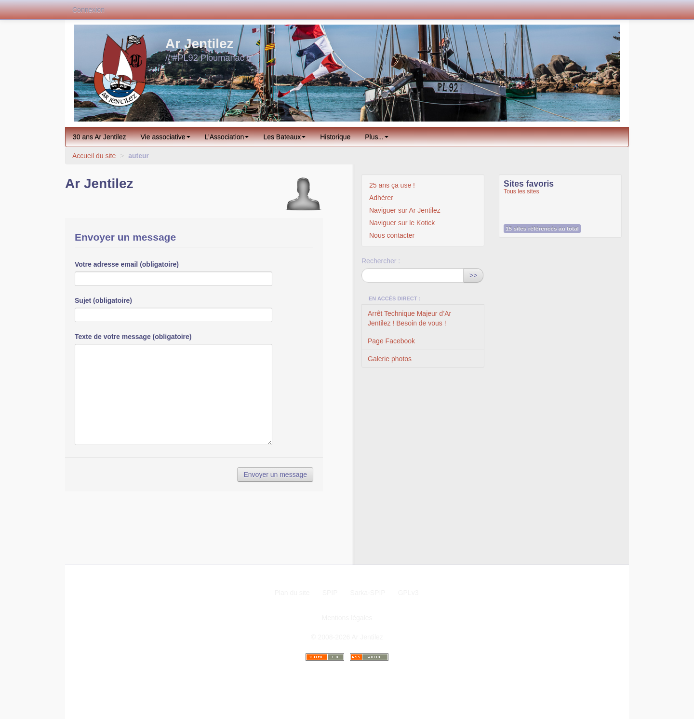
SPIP (330, 593)
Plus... (376, 137)
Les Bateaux (284, 137)
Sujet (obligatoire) (103, 300)
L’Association (227, 137)
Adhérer (381, 198)
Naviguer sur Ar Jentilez (404, 210)
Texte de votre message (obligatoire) (133, 336)
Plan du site (291, 593)
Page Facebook (391, 341)
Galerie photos (390, 359)
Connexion (88, 10)
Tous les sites (521, 191)
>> (473, 275)
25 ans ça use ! (392, 185)
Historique (335, 137)
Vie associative (165, 137)
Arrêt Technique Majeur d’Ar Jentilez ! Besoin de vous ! (409, 318)
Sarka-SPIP (368, 593)
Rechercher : (380, 261)
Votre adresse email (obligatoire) (127, 264)
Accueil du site (94, 156)
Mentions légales (346, 618)
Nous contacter (391, 235)
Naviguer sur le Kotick (402, 223)
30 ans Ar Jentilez (99, 137)
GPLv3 (408, 593)
